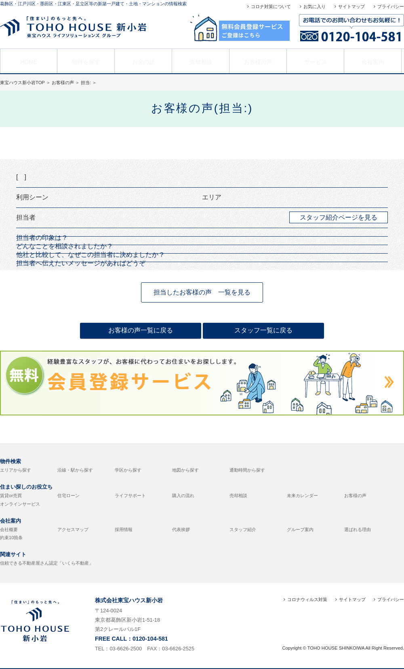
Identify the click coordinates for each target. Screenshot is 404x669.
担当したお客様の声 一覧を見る (202, 292)
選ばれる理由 (357, 529)
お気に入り (314, 6)
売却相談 (200, 60)
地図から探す (185, 470)
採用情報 (124, 529)
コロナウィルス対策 (307, 599)
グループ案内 (300, 529)
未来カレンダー (302, 495)
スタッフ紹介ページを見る (338, 217)
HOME (28, 60)
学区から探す (128, 470)
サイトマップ (351, 6)
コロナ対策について (271, 6)
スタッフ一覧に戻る (263, 330)
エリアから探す (15, 470)
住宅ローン (68, 495)
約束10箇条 (11, 537)
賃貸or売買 (11, 495)
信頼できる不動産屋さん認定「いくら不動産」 (46, 563)
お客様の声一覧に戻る (140, 330)
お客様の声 (258, 60)
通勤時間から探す (247, 470)
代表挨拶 (181, 529)
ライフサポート (130, 495)
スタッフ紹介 (242, 529)
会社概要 (9, 529)
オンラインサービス (20, 504)
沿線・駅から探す (75, 470)
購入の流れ (183, 495)
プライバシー (390, 6)
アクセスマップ (72, 529)
